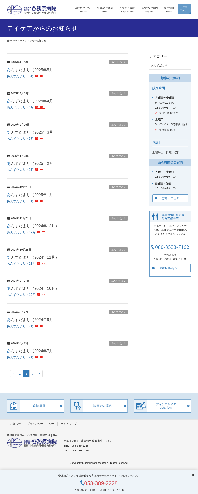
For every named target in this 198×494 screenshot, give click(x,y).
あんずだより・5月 (20, 76)
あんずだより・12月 (21, 232)
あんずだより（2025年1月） (32, 195)
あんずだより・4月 (20, 107)
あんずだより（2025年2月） (32, 163)
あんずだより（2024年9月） (32, 320)
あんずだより (118, 62)
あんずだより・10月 (21, 294)
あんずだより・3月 (20, 138)
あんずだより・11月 (21, 263)
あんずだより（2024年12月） (33, 226)
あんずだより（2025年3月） (32, 132)
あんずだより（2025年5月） (32, 70)
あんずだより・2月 (20, 169)
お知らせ (15, 423)
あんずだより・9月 (20, 326)
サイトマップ (69, 423)
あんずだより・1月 (20, 201)
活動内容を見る (170, 268)
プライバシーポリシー (40, 423)
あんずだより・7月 (20, 357)
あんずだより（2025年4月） (32, 101)
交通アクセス (170, 198)
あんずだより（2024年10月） (33, 288)
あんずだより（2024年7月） (32, 351)
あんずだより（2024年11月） (33, 257)
